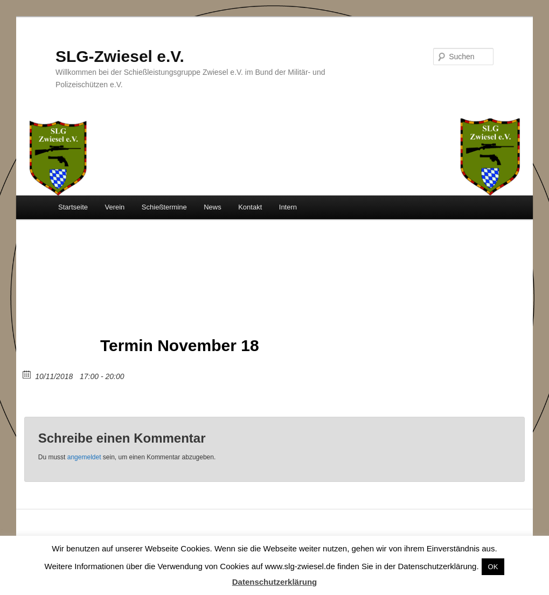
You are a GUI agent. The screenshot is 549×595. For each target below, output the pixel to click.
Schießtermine (164, 207)
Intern (288, 207)
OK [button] (493, 567)
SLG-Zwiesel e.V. (119, 56)
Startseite (73, 207)
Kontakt (250, 207)
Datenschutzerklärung (274, 581)
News (212, 207)
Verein (114, 207)
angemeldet (84, 457)
